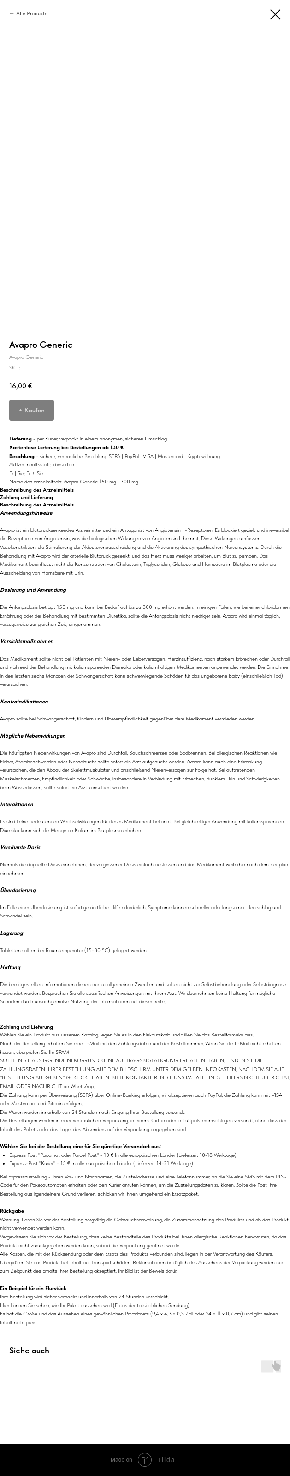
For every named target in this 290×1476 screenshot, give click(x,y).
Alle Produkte (31, 13)
